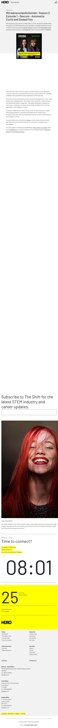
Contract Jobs (6, 638)
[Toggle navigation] (55, 2)
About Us (32, 632)
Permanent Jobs (6, 636)
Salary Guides (33, 654)
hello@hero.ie (13, 129)
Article (31, 650)
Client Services (6, 646)
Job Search (5, 634)
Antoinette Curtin (46, 27)
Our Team (32, 640)
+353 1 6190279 (7, 705)
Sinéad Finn (27, 29)
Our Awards (32, 638)
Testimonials (33, 634)
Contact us (32, 660)
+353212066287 (7, 689)
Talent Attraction (6, 650)
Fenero (29, 120)
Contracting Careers (18, 131)
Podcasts (32, 652)
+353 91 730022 (7, 673)
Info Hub (32, 646)
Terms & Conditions (33, 722)
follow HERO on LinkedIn (40, 127)
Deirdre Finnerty (27, 27)
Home (3, 632)
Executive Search (7, 640)
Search (31, 648)
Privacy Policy (23, 722)
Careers (4, 660)
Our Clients (32, 636)
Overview (4, 648)
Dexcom (48, 29)
